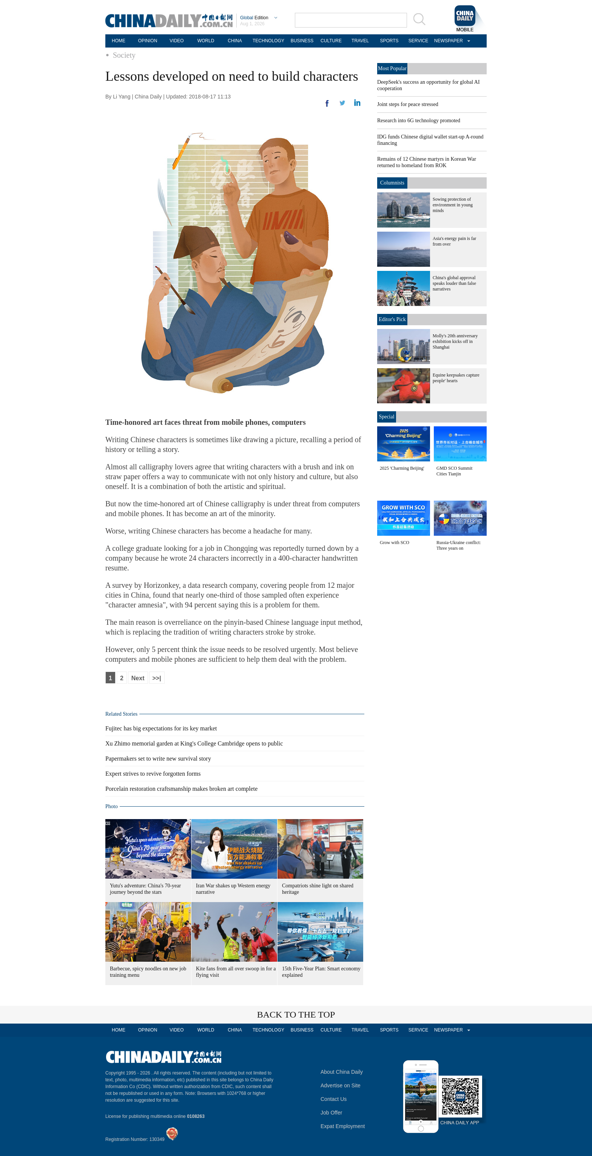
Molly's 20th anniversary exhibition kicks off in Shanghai (455, 341)
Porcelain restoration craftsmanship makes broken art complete (181, 789)
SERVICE (418, 40)
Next (138, 678)
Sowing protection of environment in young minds (453, 205)
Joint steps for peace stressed (407, 104)
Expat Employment (343, 1126)
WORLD (205, 40)
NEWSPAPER (447, 40)
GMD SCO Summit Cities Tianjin (454, 471)
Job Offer (331, 1113)
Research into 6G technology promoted (418, 120)
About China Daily (342, 1072)
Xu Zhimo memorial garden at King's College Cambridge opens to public (194, 743)
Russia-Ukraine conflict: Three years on (458, 545)
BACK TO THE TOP (296, 1014)
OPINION (147, 40)
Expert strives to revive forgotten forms (153, 773)
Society (124, 55)
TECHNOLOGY (268, 40)
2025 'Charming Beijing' (402, 468)
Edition (254, 17)
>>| (157, 678)
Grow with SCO (394, 542)
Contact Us (334, 1099)
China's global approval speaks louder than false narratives (454, 283)
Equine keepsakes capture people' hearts (456, 377)
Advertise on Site (341, 1085)
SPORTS (389, 40)
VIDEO (176, 40)
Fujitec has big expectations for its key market (161, 728)
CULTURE (331, 40)
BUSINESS (302, 40)
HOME (118, 40)
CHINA (235, 40)
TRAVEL (360, 40)
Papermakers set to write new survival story (158, 758)
